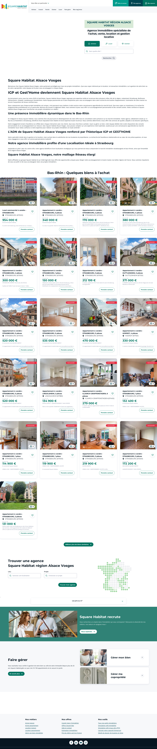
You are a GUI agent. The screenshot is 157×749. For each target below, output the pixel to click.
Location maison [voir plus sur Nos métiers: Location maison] (30, 728)
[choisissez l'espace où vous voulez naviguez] (40, 3)
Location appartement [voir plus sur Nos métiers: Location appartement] (32, 730)
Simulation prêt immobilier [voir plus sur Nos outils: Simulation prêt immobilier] (107, 726)
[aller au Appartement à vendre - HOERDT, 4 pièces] (138, 312)
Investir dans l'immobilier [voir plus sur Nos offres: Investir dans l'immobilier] (70, 723)
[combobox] (110, 51)
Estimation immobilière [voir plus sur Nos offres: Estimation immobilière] (69, 730)
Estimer (54, 9)
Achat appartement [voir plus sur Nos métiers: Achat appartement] (31, 726)
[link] (109, 58)
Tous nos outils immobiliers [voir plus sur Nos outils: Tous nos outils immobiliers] (107, 723)
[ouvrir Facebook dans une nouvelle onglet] (71, 743)
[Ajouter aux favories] (32, 212)
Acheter (34, 9)
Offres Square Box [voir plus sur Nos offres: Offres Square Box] (68, 726)
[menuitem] (33, 9)
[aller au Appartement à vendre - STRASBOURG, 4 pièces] (138, 192)
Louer (60, 9)
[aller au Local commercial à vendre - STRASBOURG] (18, 192)
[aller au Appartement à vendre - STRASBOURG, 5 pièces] (18, 312)
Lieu (9, 572)
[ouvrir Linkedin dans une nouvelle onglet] (76, 743)
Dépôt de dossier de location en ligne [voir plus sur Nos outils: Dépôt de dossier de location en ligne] (110, 733)
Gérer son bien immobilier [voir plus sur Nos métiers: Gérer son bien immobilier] (34, 733)
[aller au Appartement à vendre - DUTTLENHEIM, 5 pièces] (138, 252)
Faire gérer (67, 9)
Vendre (47, 9)
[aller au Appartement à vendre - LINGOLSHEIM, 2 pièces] (58, 372)
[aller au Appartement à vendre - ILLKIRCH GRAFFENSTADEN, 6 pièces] (98, 372)
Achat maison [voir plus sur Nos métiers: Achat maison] (29, 723)
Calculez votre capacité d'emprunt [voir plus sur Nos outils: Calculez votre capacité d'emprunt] (109, 730)
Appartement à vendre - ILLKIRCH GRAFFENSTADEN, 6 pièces (95, 393)
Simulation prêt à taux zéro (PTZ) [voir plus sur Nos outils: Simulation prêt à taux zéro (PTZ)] (109, 728)
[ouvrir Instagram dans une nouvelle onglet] (86, 743)
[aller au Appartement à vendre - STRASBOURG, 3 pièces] (58, 192)
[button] (114, 657)
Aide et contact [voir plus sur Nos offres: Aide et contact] (67, 728)
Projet (46, 572)
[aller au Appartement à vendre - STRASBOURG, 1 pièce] (58, 252)
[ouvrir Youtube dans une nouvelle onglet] (81, 743)
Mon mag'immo (77, 9)
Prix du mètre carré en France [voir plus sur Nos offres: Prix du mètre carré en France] (72, 733)
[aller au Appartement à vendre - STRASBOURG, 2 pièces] (98, 192)
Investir (41, 9)
